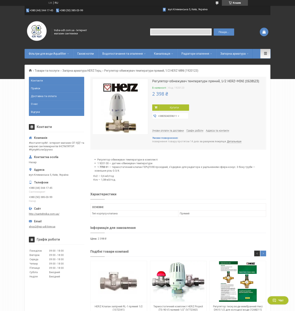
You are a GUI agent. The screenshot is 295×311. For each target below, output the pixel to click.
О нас (34, 103)
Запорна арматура (233, 53)
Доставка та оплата (44, 96)
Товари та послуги (47, 70)
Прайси (35, 88)
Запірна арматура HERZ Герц (81, 70)
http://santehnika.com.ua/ (44, 213)
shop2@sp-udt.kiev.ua (42, 226)
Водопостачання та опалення (122, 53)
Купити (174, 107)
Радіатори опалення (195, 53)
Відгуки (35, 111)
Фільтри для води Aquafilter (47, 53)
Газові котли (85, 53)
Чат (278, 300)
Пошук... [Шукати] (224, 32)
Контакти (37, 80)
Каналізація (162, 53)
